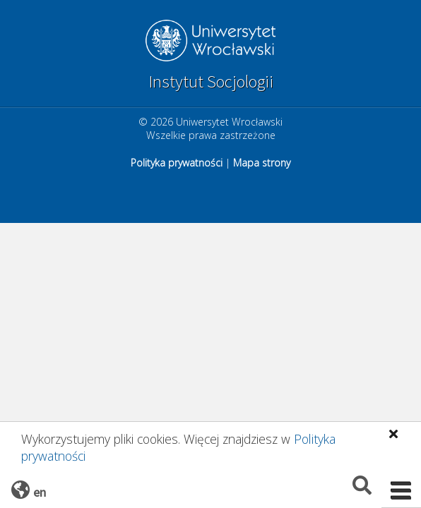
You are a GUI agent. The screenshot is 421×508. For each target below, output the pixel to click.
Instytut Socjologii (210, 81)
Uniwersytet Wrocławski (210, 42)
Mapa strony (261, 162)
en (39, 492)
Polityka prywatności (177, 162)
